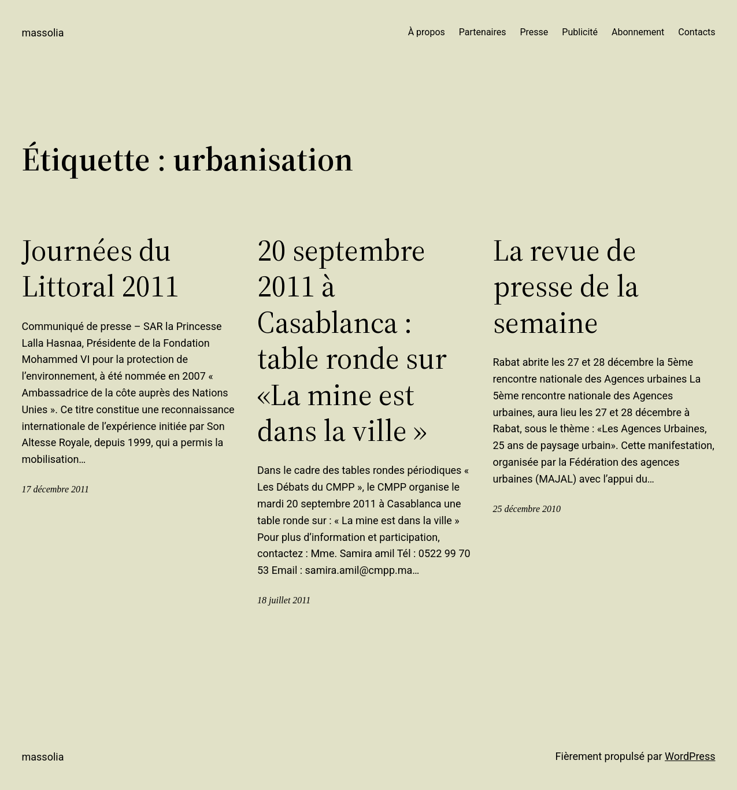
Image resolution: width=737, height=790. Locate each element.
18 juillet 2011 (283, 600)
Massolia (43, 33)
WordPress (690, 756)
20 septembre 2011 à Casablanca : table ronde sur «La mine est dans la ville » (352, 340)
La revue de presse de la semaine (566, 286)
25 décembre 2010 (527, 509)
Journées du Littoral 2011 (100, 268)
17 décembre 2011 (55, 489)
